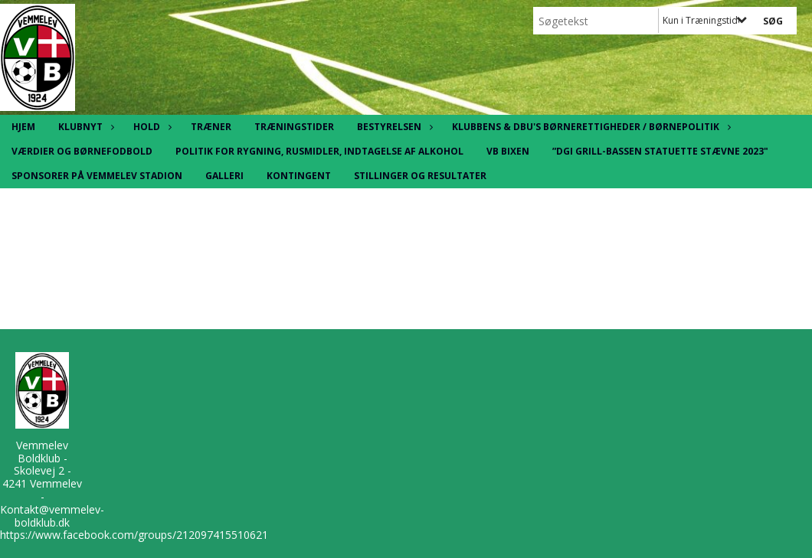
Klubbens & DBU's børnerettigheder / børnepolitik (589, 126)
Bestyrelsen (393, 126)
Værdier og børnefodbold (81, 151)
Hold (150, 126)
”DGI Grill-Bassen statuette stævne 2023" (660, 151)
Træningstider (294, 126)
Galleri (224, 175)
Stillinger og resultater (420, 175)
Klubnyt (84, 126)
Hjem (23, 126)
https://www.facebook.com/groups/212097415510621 (134, 534)
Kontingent (299, 175)
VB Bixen (507, 151)
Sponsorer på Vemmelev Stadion (96, 175)
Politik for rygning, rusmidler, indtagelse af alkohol (319, 151)
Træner (211, 126)
